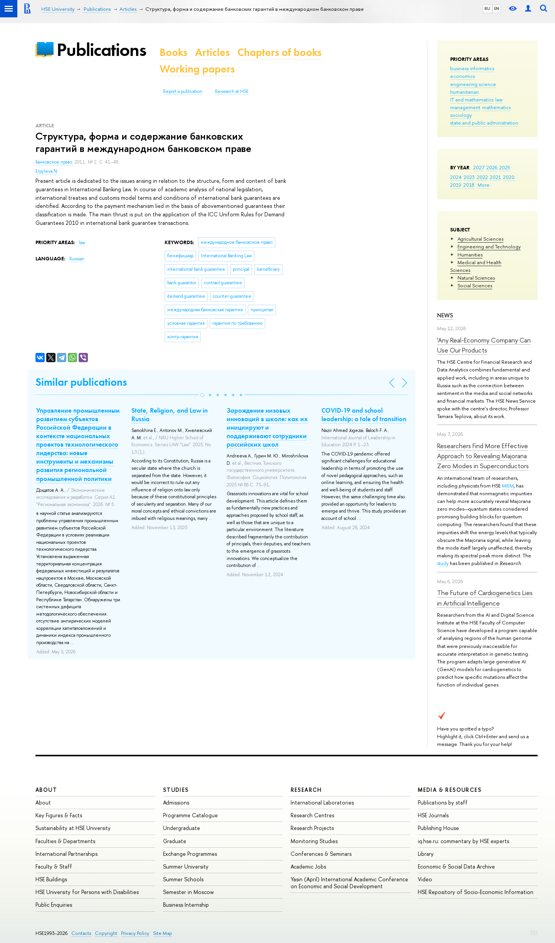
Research (306, 789)
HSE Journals (433, 815)
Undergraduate (181, 828)
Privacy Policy (135, 933)
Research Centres (312, 815)
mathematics (496, 107)
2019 (455, 184)
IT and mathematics (471, 99)
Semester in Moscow (188, 892)
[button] (202, 395)
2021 (495, 177)
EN (496, 8)
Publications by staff (443, 802)
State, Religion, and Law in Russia (169, 414)
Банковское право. (54, 162)
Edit (534, 932)
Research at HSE (232, 91)
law (499, 99)
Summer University (186, 866)
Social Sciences (474, 285)
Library (426, 853)
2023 (469, 177)
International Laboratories (322, 802)
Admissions (176, 802)
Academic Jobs (308, 866)
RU (487, 8)
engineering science (473, 84)
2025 (504, 167)
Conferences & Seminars (321, 853)
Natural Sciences (476, 277)
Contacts (81, 933)
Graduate (174, 841)
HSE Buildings (51, 879)
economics (462, 76)
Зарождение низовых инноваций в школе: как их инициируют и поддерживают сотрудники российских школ (267, 427)
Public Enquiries (53, 904)
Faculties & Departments (65, 841)
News (445, 315)
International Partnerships (66, 853)
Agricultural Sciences (480, 238)
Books (173, 52)
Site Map (162, 933)
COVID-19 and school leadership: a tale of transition (363, 414)
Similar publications (81, 382)
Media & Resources (449, 789)
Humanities (470, 254)
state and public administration (484, 122)
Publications (101, 49)
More (483, 184)
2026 (491, 167)
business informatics (472, 68)
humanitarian (464, 91)
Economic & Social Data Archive (456, 866)
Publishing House (438, 828)
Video (425, 879)
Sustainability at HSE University (73, 828)
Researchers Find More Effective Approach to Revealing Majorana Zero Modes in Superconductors (483, 456)
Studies (176, 789)
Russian (76, 259)
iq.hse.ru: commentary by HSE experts (463, 841)
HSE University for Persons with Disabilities (87, 892)
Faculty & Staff (53, 866)
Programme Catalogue (190, 815)
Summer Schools (183, 879)
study (443, 563)
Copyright (106, 933)
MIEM (508, 485)
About (46, 789)
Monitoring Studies (314, 841)
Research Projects (312, 828)
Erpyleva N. (46, 171)
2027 (478, 167)
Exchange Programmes (190, 853)
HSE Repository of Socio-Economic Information (475, 892)
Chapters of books (279, 52)
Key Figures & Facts (58, 815)
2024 (456, 177)
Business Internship (186, 904)
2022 (482, 177)
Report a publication (182, 91)
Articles (212, 52)
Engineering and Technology (489, 246)
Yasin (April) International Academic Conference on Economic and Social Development (349, 883)
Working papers (197, 69)
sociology (461, 114)
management (465, 107)
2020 (509, 177)
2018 (468, 184)
